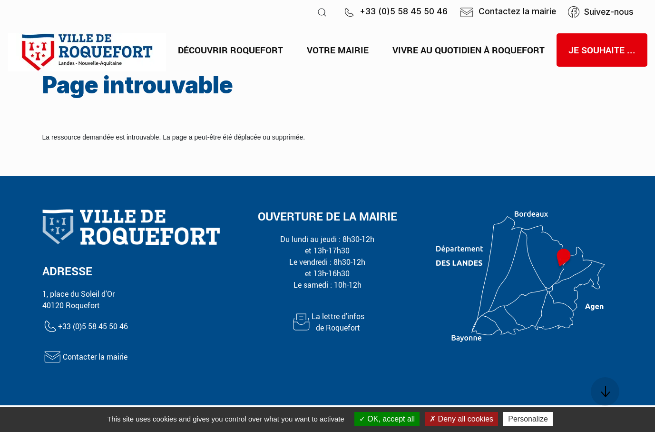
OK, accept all (387, 419)
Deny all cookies (461, 419)
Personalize (528, 419)
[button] (322, 12)
